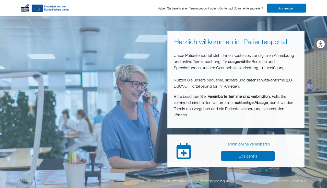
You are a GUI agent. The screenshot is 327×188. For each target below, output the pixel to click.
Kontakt (299, 181)
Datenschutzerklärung (173, 181)
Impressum (140, 181)
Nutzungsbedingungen (216, 181)
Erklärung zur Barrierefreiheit (264, 181)
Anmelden (286, 8)
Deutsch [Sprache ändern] (29, 180)
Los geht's (248, 156)
